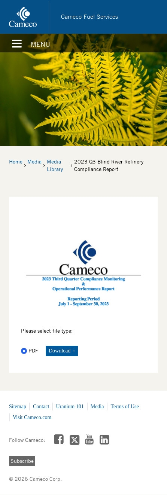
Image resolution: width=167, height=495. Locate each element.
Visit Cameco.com (32, 417)
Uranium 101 (70, 406)
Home (15, 162)
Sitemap (17, 406)
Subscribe (22, 461)
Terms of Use (124, 406)
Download (60, 351)
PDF (30, 351)
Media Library (55, 165)
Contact (41, 406)
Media (34, 162)
